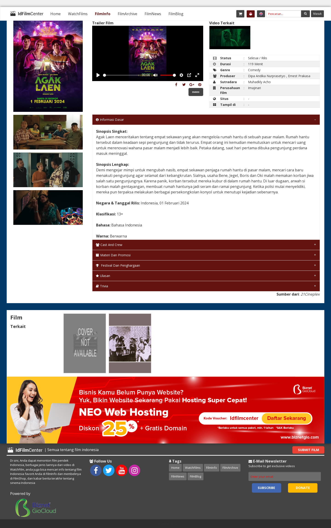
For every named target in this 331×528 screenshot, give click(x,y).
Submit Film (308, 450)
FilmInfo (102, 13)
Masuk (317, 14)
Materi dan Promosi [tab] (113, 255)
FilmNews (153, 13)
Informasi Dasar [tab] (110, 119)
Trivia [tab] (102, 286)
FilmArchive (127, 13)
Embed (196, 91)
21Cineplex (310, 294)
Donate (303, 488)
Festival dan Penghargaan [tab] (118, 265)
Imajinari (254, 88)
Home (55, 13)
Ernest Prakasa (299, 76)
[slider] (121, 75)
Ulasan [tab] (103, 276)
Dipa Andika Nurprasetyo (266, 76)
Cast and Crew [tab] (109, 245)
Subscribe (266, 488)
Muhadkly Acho (259, 82)
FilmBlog (175, 13)
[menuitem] (55, 13)
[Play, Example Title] (98, 75)
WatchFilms (78, 13)
